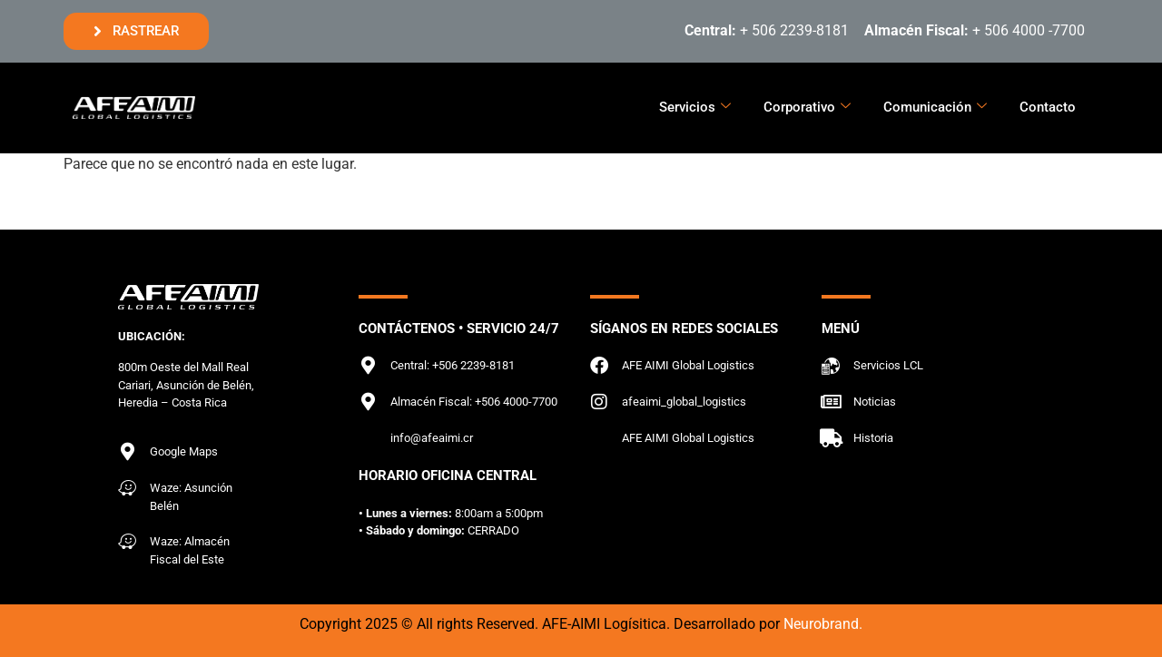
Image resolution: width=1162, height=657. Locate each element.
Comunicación (935, 107)
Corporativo (807, 107)
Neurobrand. (822, 623)
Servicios (695, 107)
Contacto (1047, 107)
